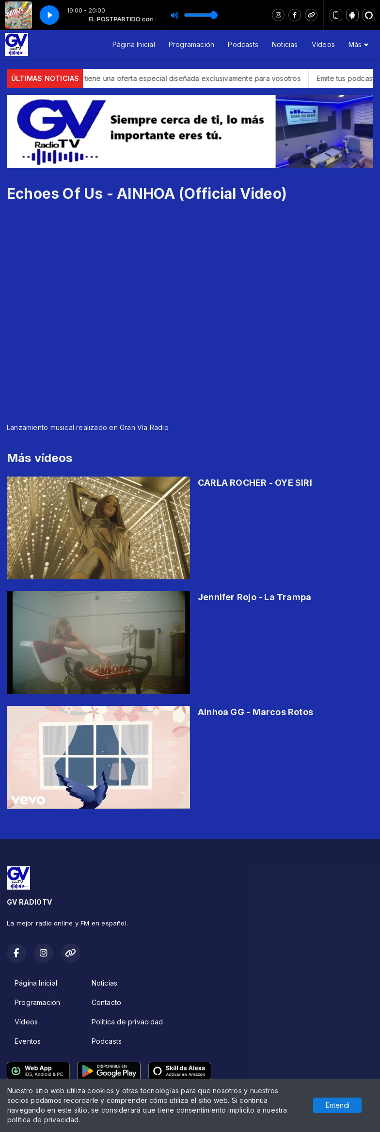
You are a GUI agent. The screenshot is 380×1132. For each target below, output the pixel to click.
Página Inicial (133, 44)
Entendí (337, 1105)
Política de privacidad (127, 1022)
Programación (192, 44)
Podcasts (243, 44)
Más (358, 44)
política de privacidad (43, 1120)
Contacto (107, 1002)
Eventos (28, 1041)
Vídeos (323, 44)
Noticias (285, 44)
